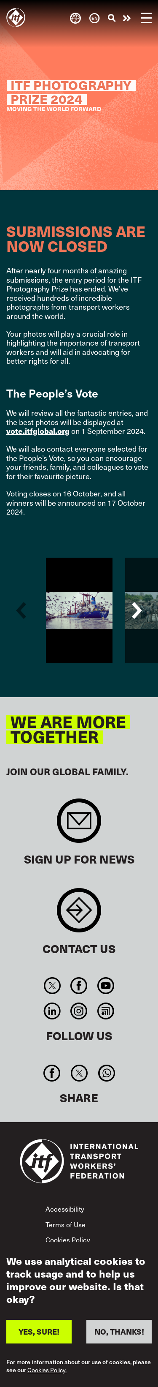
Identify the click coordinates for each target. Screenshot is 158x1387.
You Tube (105, 985)
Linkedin (52, 1011)
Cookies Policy (68, 1239)
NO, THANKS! (119, 1331)
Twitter (52, 985)
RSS (105, 1011)
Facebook (79, 985)
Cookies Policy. (47, 1370)
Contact (79, 914)
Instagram (79, 1011)
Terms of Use (66, 1224)
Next (137, 610)
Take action (127, 18)
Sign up (79, 824)
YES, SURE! (39, 1331)
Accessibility (65, 1209)
